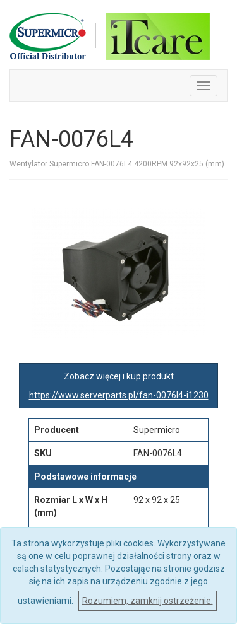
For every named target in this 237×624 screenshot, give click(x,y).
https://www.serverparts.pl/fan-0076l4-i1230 (119, 395)
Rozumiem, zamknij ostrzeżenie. (147, 601)
